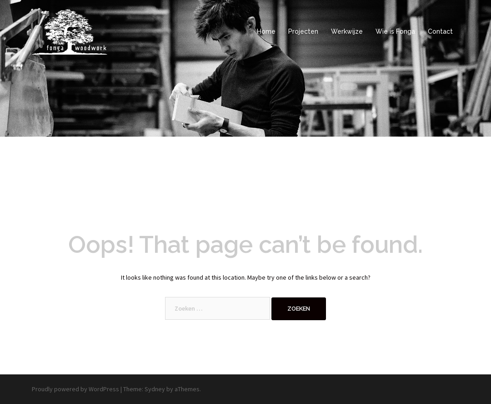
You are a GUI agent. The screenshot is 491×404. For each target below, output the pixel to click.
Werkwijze (347, 31)
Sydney (155, 389)
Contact (440, 31)
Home (266, 31)
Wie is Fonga (395, 31)
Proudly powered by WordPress (75, 389)
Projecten (303, 31)
